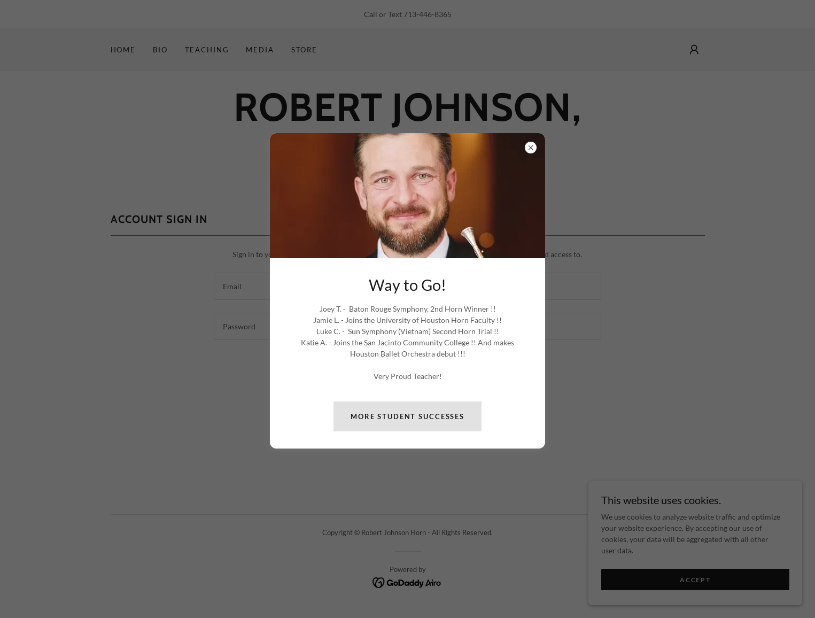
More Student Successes (407, 416)
